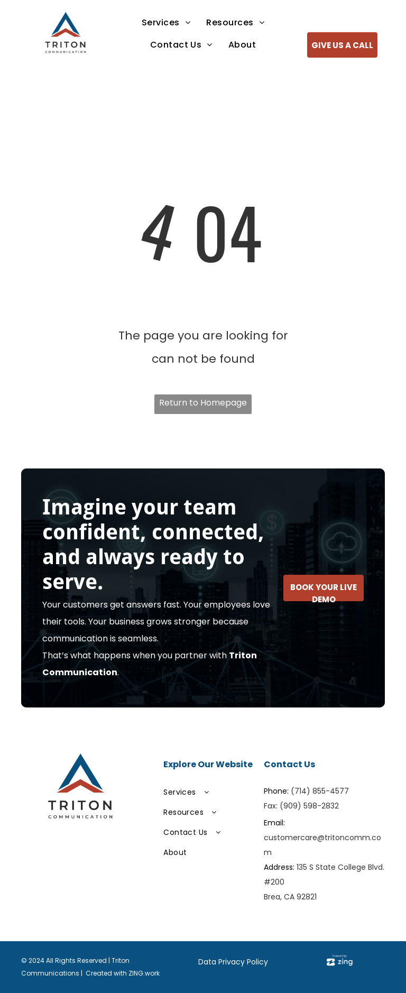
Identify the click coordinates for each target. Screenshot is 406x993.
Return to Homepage (203, 403)
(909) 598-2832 (309, 806)
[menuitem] (166, 23)
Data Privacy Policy (233, 962)
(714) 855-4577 (320, 791)
